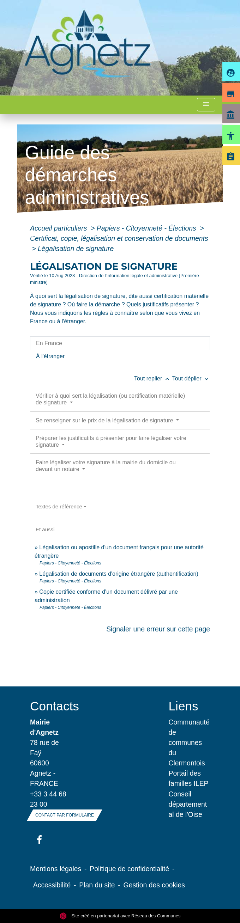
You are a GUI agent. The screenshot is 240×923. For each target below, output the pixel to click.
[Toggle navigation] (206, 105)
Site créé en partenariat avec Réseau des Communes (120, 915)
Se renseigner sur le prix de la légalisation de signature (105, 420)
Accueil (38, 223)
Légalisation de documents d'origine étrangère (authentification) (118, 574)
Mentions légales (55, 869)
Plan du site (97, 885)
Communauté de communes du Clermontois (189, 742)
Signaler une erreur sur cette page (158, 629)
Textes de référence (59, 506)
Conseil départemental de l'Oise (188, 804)
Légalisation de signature (76, 248)
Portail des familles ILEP (189, 778)
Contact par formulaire (64, 815)
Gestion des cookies (154, 885)
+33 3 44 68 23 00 (48, 799)
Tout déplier (191, 378)
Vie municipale (81, 223)
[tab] (120, 343)
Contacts (51, 706)
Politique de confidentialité (129, 869)
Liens (183, 706)
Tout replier (153, 378)
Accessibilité (52, 885)
